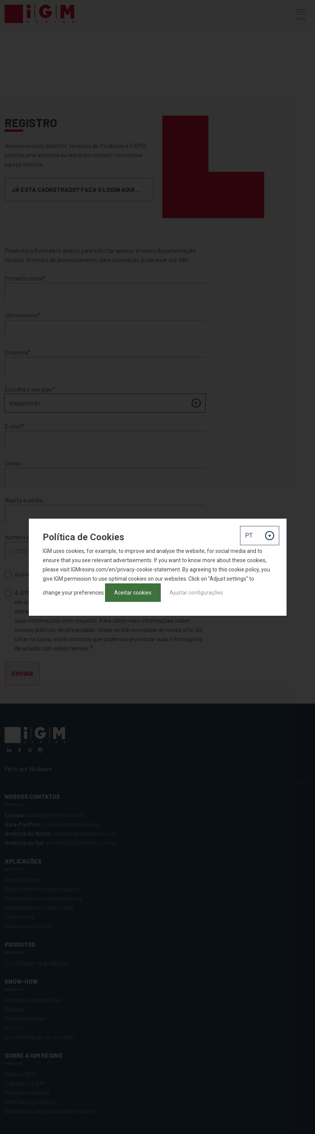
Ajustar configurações (196, 593)
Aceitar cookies (133, 593)
